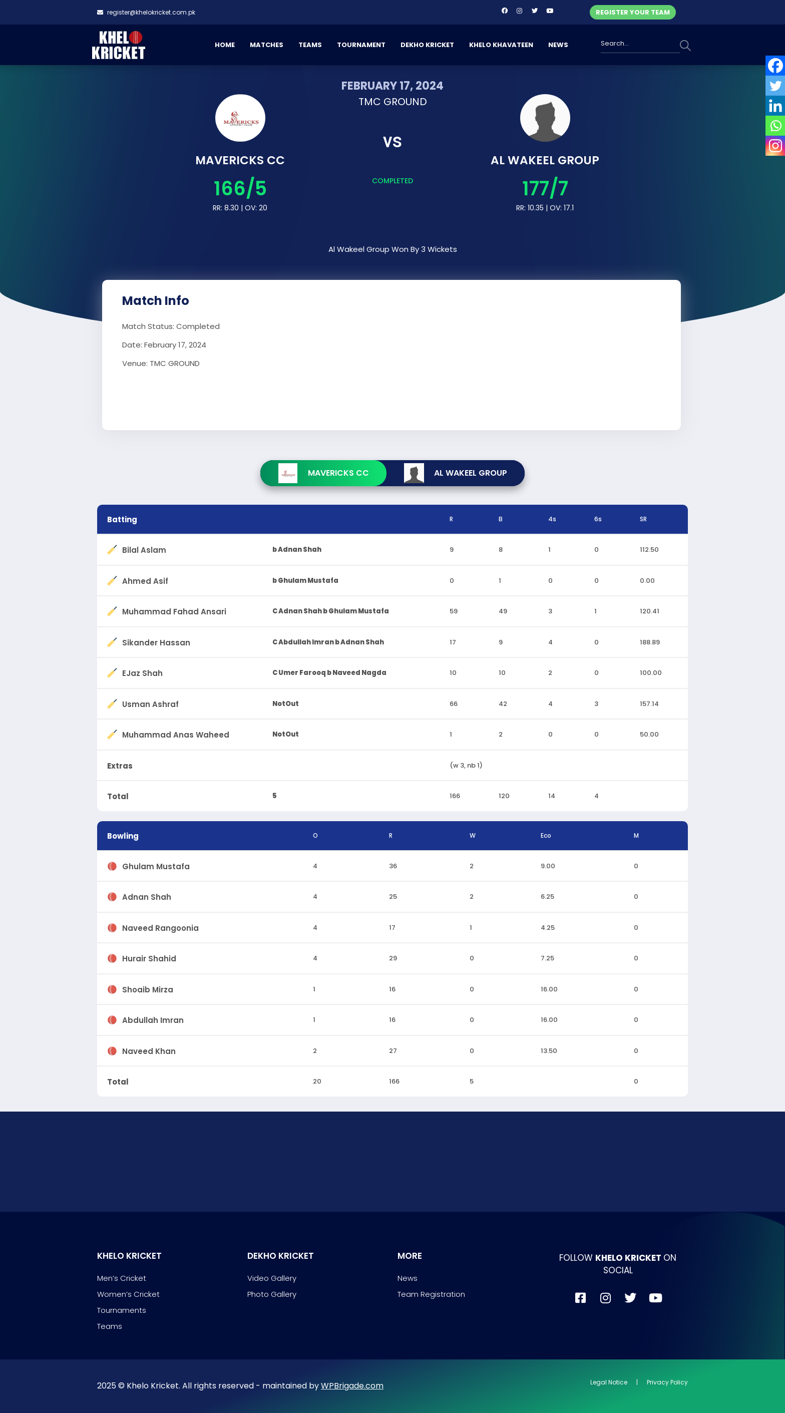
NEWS (558, 45)
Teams (109, 1326)
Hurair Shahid (149, 956)
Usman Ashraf (150, 702)
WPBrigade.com (352, 1385)
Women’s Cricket (128, 1294)
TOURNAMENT (361, 45)
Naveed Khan (149, 1049)
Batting (122, 519)
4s (552, 519)
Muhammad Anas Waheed (175, 733)
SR (643, 519)
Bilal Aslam (144, 548)
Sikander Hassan (156, 640)
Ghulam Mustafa (156, 864)
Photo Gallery (271, 1294)
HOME (225, 45)
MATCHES (266, 45)
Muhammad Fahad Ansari (174, 609)
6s (598, 519)
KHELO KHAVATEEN (501, 45)
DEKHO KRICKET (427, 45)
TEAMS (310, 45)
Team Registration (431, 1294)
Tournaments (121, 1310)
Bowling (123, 836)
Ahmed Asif (145, 579)
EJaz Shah (142, 671)
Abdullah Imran (153, 1018)
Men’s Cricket (121, 1278)
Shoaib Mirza (147, 987)
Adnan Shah (146, 895)
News (408, 1278)
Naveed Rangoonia (160, 926)
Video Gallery (271, 1278)
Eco (546, 835)
